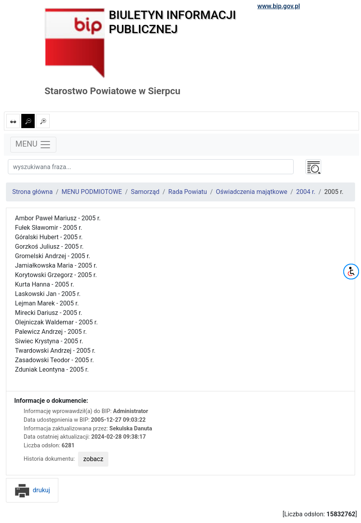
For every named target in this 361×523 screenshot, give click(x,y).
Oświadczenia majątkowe (251, 191)
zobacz (93, 459)
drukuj (32, 490)
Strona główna (32, 191)
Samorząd (145, 191)
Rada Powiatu (187, 191)
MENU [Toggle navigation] (33, 145)
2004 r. (306, 191)
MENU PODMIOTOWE (91, 191)
